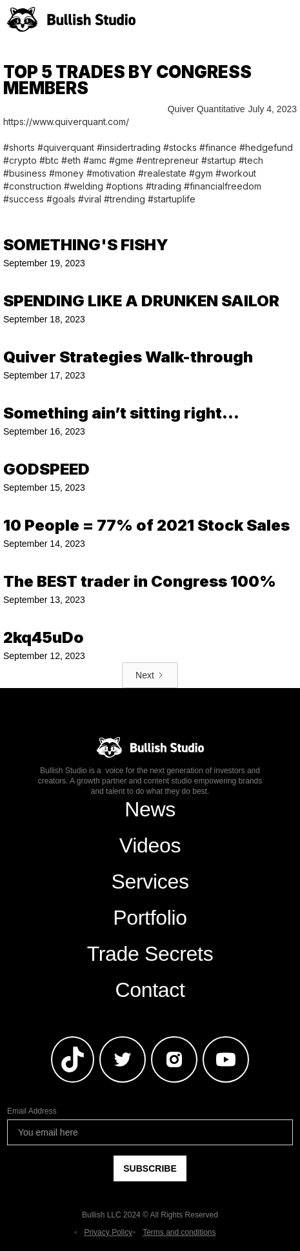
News (150, 809)
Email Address (32, 1111)
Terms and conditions (179, 1232)
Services (149, 881)
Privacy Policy (108, 1232)
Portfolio (150, 917)
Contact (150, 989)
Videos (150, 845)
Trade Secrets (150, 953)
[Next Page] (150, 675)
